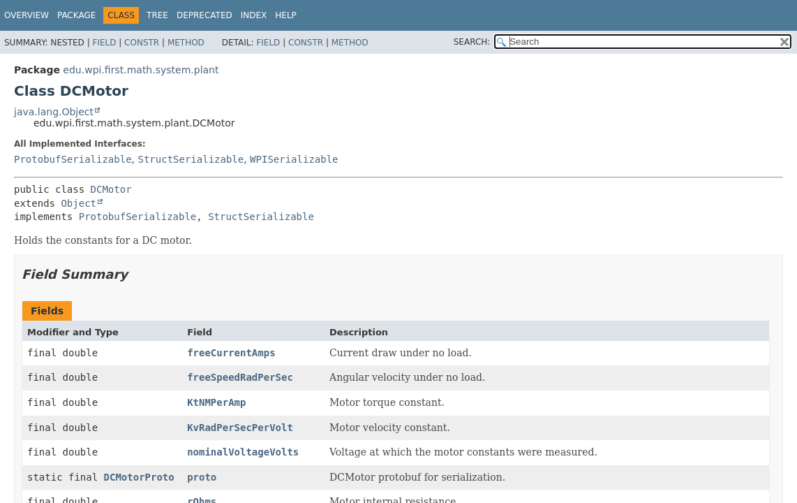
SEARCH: (472, 42)
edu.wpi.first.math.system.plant (140, 69)
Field (104, 43)
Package (76, 15)
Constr (141, 43)
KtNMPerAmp (216, 402)
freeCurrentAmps (231, 352)
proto (201, 477)
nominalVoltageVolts (243, 452)
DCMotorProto (139, 477)
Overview (26, 15)
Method (185, 43)
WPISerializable (294, 159)
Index (254, 15)
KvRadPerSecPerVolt (240, 427)
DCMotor (111, 189)
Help (286, 15)
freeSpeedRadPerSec (240, 377)
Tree (157, 15)
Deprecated (204, 15)
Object (78, 203)
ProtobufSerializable (73, 159)
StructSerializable (190, 159)
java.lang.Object (54, 111)
